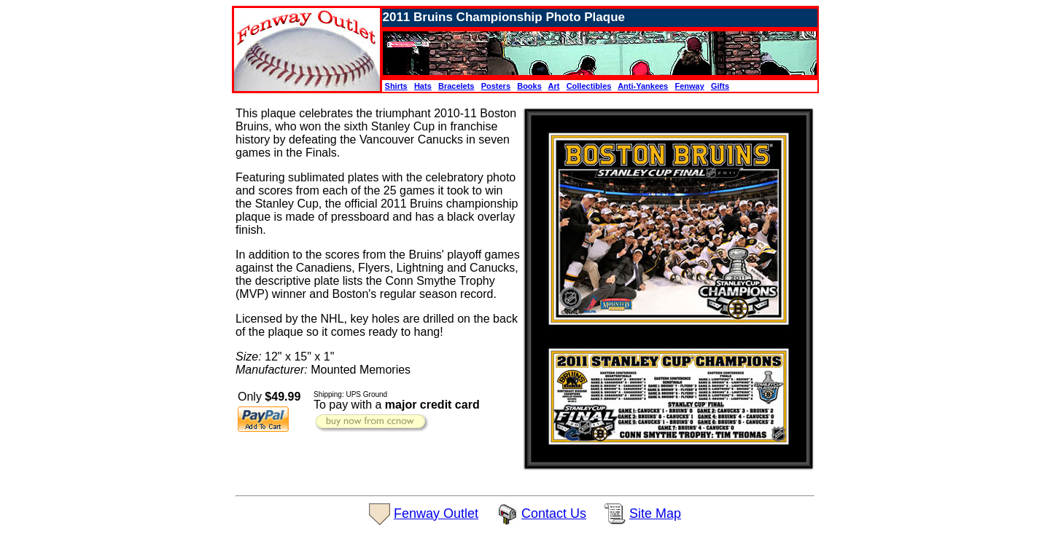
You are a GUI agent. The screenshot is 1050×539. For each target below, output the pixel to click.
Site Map (642, 513)
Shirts (396, 86)
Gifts (720, 86)
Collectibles (589, 86)
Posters (495, 86)
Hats (423, 86)
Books (529, 86)
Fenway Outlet (423, 513)
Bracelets (456, 86)
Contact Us (541, 513)
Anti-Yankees (643, 86)
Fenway (689, 86)
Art (554, 86)
